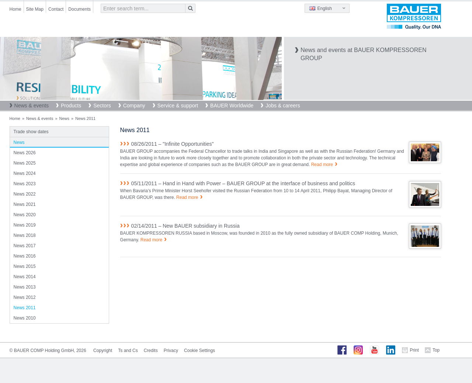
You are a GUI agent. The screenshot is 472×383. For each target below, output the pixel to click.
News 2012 (25, 297)
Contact (55, 9)
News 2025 (25, 163)
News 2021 (25, 204)
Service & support (177, 105)
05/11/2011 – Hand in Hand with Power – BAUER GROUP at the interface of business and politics (243, 183)
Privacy (171, 350)
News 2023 (25, 183)
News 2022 (25, 194)
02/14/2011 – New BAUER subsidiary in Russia (185, 226)
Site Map (35, 9)
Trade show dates (31, 131)
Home (15, 9)
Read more (322, 164)
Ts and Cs (128, 350)
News (64, 118)
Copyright (102, 350)
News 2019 (25, 225)
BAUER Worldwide (231, 105)
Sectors (102, 105)
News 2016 (25, 256)
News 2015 (25, 266)
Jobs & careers (283, 105)
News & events (31, 105)
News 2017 (25, 245)
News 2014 (25, 276)
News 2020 (25, 214)
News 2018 (25, 235)
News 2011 (25, 307)
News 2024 (25, 173)
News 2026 (25, 152)
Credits (151, 350)
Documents (79, 9)
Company (134, 105)
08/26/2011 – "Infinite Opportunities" (172, 144)
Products (71, 105)
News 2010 (25, 318)
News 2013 (25, 287)
